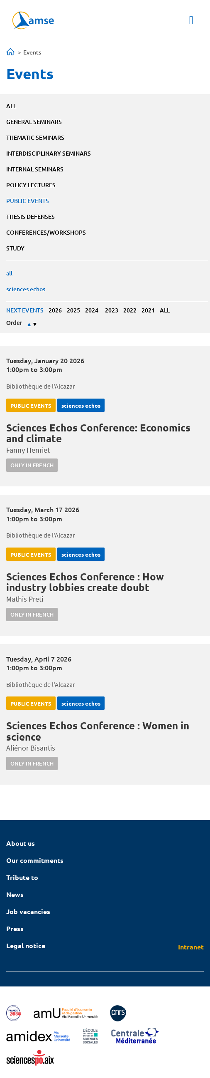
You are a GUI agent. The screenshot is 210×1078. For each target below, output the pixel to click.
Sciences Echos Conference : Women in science (97, 731)
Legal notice (25, 945)
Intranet (191, 946)
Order (14, 323)
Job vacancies (28, 911)
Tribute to (22, 877)
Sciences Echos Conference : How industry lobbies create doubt (85, 582)
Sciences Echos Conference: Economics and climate (98, 433)
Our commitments (34, 860)
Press (15, 928)
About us (20, 843)
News (15, 894)
